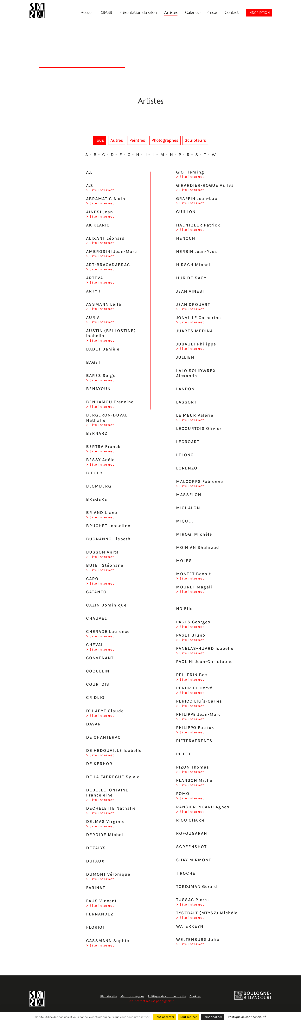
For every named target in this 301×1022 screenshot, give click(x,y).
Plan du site (108, 996)
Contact (232, 12)
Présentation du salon (138, 12)
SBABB (106, 12)
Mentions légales (132, 996)
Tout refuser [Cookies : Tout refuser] (188, 1017)
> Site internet (100, 190)
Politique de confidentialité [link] (247, 1017)
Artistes (170, 12)
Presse (212, 12)
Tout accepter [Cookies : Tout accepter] (164, 1017)
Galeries (192, 12)
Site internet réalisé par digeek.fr (151, 1001)
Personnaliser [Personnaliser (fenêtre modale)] (212, 1017)
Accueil (87, 12)
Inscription (259, 12)
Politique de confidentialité (167, 996)
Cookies (195, 996)
